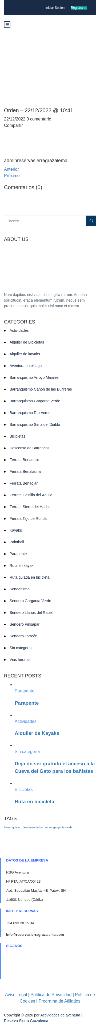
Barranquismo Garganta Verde (35, 401)
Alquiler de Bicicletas (27, 342)
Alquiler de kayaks (25, 354)
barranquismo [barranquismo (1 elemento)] (12, 827)
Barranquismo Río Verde (30, 413)
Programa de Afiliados (60, 1001)
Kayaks (16, 530)
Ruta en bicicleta (34, 801)
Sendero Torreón (23, 636)
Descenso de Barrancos (29, 448)
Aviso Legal (16, 994)
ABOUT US (16, 239)
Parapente (18, 554)
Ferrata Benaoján (24, 483)
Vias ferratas (20, 659)
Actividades (19, 330)
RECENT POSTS (22, 676)
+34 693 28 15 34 (20, 923)
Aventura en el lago (26, 366)
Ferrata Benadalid (24, 460)
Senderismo (20, 589)
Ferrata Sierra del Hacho (30, 507)
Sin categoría (21, 648)
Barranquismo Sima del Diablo (35, 424)
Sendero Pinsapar (24, 624)
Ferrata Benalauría (25, 471)
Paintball (17, 542)
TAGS (10, 818)
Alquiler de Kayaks (37, 733)
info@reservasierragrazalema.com (35, 935)
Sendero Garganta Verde (30, 601)
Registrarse (79, 8)
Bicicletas (17, 436)
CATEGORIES (19, 322)
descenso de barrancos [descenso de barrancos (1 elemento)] (37, 827)
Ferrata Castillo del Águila (31, 495)
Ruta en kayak (22, 565)
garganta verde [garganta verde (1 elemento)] (63, 827)
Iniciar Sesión (55, 8)
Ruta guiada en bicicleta (29, 577)
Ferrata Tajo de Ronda (28, 518)
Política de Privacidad (50, 994)
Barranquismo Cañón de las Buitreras (41, 389)
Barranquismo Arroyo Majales (34, 377)
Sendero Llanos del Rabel (31, 612)
